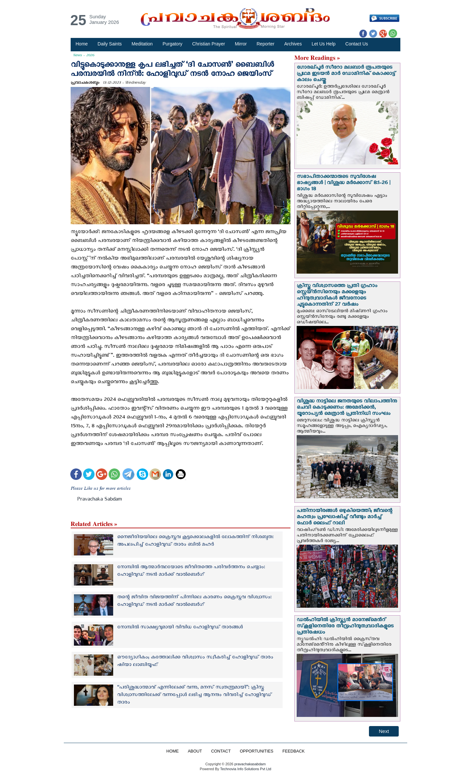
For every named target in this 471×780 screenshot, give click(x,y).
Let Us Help (324, 43)
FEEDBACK (294, 751)
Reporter (265, 43)
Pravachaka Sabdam (99, 500)
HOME (172, 751)
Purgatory (173, 43)
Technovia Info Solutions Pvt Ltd (245, 769)
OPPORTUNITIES (256, 751)
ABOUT (195, 751)
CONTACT (221, 751)
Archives (293, 43)
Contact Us (356, 43)
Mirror (241, 43)
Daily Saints (109, 43)
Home (82, 43)
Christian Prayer (208, 43)
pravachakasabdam (250, 764)
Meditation (142, 43)
